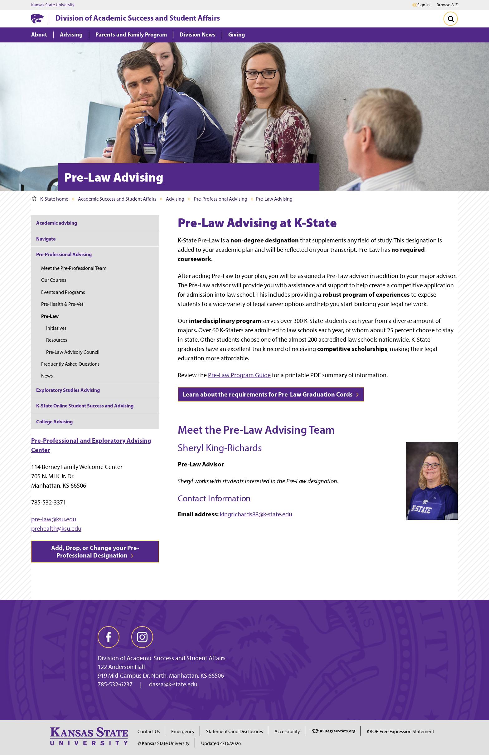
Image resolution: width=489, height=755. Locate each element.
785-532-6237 (115, 684)
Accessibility (287, 731)
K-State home (50, 199)
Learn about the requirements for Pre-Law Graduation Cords (271, 394)
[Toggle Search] (450, 19)
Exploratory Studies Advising (68, 390)
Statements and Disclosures (234, 731)
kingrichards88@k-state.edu (256, 514)
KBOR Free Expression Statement (400, 731)
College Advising (54, 421)
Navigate (46, 239)
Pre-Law (50, 316)
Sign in (423, 4)
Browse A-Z (447, 4)
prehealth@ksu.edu (56, 528)
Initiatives (56, 328)
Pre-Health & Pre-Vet (62, 304)
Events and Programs (63, 292)
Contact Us (149, 731)
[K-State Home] (37, 18)
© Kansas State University (164, 743)
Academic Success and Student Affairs (117, 199)
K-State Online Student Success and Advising (84, 405)
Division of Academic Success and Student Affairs (138, 17)
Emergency (183, 731)
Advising (175, 199)
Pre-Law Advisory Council (72, 352)
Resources (56, 340)
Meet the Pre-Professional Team (73, 268)
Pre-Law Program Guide (239, 375)
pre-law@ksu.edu (53, 519)
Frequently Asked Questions (70, 364)
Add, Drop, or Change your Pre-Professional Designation (95, 551)
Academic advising (56, 223)
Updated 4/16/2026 (221, 743)
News (47, 376)
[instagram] (142, 637)
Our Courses (53, 280)
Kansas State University (53, 4)
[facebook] (108, 637)
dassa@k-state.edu (173, 684)
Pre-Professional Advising (220, 199)
